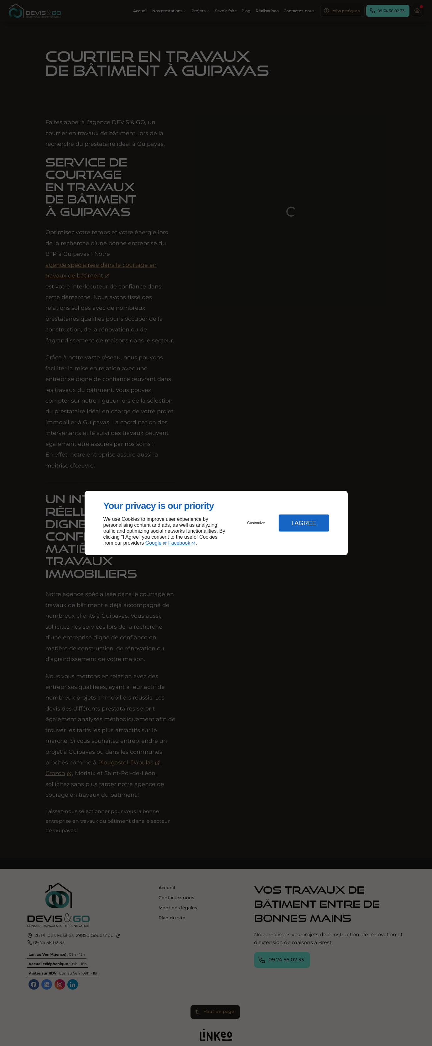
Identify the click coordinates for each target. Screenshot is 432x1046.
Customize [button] (256, 523)
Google (153, 543)
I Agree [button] (303, 523)
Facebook (179, 543)
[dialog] (216, 523)
